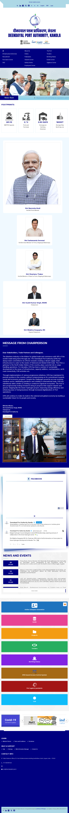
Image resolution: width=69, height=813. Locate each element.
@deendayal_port (37, 531)
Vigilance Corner (51, 62)
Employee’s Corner (30, 65)
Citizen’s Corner (29, 59)
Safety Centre (29, 62)
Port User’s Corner (8, 59)
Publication (28, 56)
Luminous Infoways (41, 808)
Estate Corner (51, 59)
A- (31, 5)
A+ (37, 5)
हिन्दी (47, 5)
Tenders (49, 54)
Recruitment (6, 56)
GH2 (4, 62)
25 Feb (45, 531)
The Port (49, 51)
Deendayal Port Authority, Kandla (20, 531)
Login (51, 5)
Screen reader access (34, 2)
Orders (27, 54)
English (42, 5)
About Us (27, 51)
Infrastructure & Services (10, 54)
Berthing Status (51, 56)
